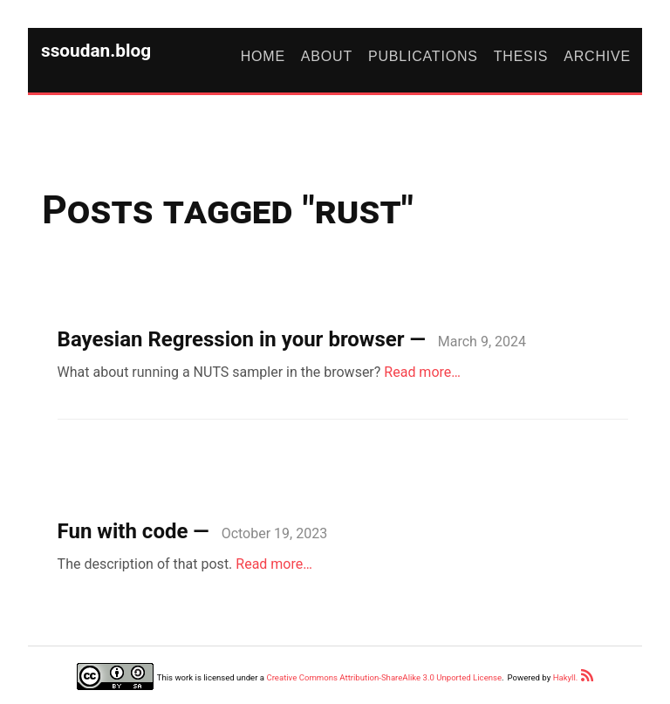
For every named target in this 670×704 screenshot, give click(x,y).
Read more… (422, 372)
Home (263, 56)
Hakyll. (565, 677)
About (326, 56)
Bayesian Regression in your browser (231, 339)
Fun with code (123, 531)
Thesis (521, 56)
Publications (423, 56)
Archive (597, 56)
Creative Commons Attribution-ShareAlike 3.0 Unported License (384, 677)
